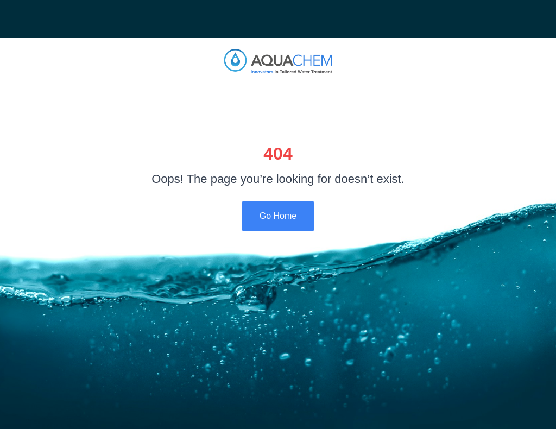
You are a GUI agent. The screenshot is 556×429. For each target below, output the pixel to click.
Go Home (278, 215)
